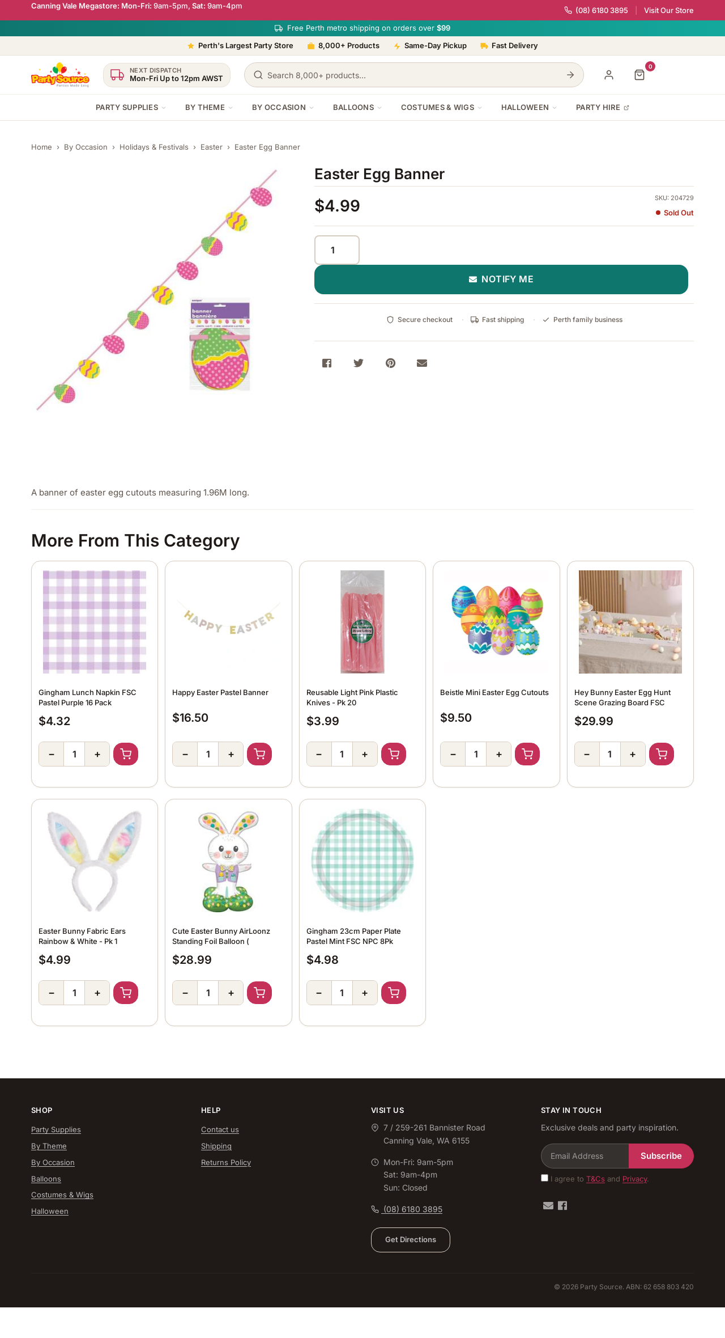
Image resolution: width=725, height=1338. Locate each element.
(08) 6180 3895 (596, 10)
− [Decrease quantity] (51, 754)
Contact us (220, 1129)
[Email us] (548, 1206)
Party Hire (602, 107)
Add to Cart (125, 754)
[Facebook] (562, 1206)
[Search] (570, 75)
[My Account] (609, 74)
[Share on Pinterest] (390, 362)
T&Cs (595, 1178)
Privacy (634, 1178)
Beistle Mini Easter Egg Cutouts (494, 692)
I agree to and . (595, 1178)
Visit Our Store (669, 10)
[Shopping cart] (639, 74)
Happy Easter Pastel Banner (220, 692)
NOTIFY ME (501, 279)
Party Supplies (131, 107)
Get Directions (410, 1239)
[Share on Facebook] (326, 362)
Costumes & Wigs (442, 107)
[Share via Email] (422, 362)
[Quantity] (337, 250)
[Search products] (414, 74)
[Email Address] (585, 1156)
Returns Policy (226, 1162)
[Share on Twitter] (358, 362)
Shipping (216, 1145)
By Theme (209, 107)
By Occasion (283, 107)
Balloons (358, 107)
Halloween (529, 107)
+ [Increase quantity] (97, 754)
